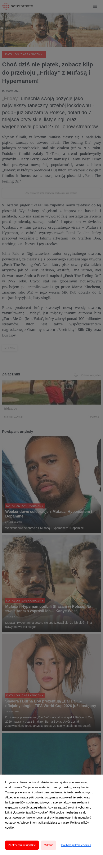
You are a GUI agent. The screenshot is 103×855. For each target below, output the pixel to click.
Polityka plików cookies (76, 845)
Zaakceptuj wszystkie (22, 845)
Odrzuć (48, 845)
